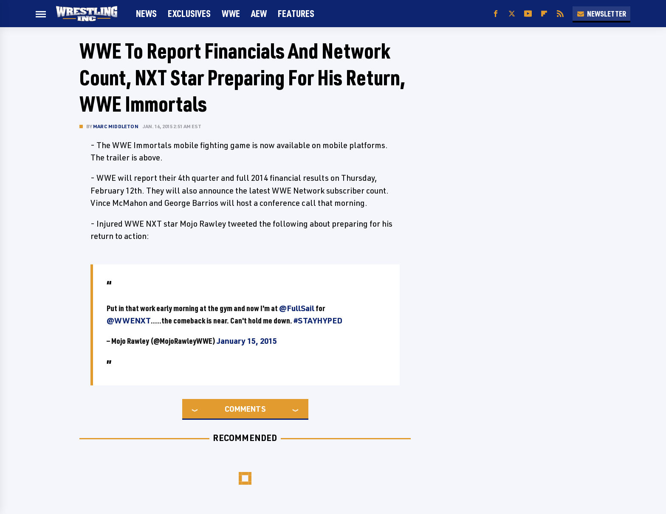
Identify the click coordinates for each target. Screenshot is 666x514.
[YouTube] (528, 13)
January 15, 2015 (247, 341)
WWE (231, 13)
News (146, 13)
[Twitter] (512, 13)
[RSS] (560, 13)
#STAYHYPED (317, 320)
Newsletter (601, 13)
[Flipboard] (544, 13)
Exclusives (189, 13)
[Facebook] (496, 13)
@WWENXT (129, 320)
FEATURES (296, 13)
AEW (259, 13)
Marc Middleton (115, 126)
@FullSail (296, 308)
